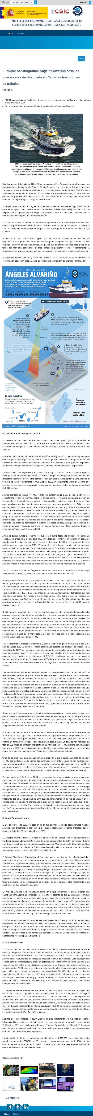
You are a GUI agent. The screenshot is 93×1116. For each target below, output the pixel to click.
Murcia (5, 2)
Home (10, 33)
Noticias (20, 33)
